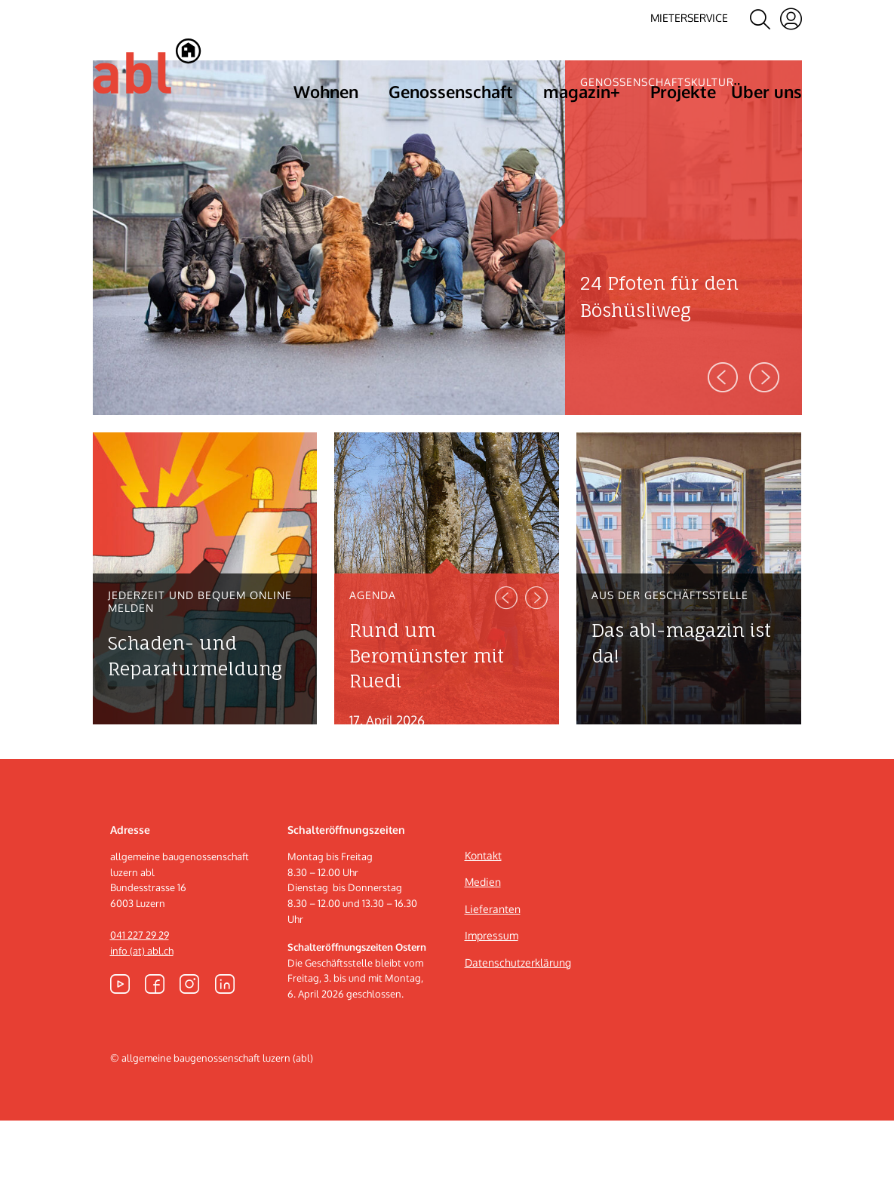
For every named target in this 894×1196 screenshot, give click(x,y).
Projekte (683, 91)
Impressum (491, 1011)
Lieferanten (493, 984)
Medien (483, 958)
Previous (723, 453)
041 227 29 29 (139, 1010)
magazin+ (581, 91)
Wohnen (325, 91)
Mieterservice (689, 17)
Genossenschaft (451, 91)
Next (764, 453)
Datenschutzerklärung (518, 1038)
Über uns (766, 91)
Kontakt (483, 930)
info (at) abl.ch (142, 1026)
